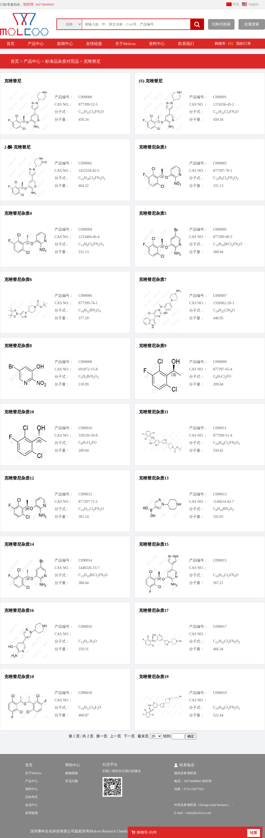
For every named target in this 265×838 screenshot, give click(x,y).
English (253, 4)
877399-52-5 (88, 104)
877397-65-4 (222, 369)
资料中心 (157, 44)
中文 (236, 4)
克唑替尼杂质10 (19, 412)
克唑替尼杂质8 (18, 345)
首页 (11, 44)
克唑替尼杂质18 (19, 676)
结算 (253, 833)
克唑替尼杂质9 (152, 345)
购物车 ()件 (147, 832)
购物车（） (225, 44)
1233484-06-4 (88, 237)
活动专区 (31, 797)
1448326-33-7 (88, 568)
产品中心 (36, 44)
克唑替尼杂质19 (154, 676)
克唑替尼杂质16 (19, 610)
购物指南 (71, 773)
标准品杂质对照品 (62, 61)
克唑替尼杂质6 (18, 279)
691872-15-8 (88, 369)
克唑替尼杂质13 (154, 478)
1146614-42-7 (223, 502)
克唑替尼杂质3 (152, 147)
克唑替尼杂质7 (152, 279)
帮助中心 (72, 765)
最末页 (143, 736)
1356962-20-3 (223, 303)
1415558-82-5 (88, 171)
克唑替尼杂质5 (152, 213)
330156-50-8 (88, 435)
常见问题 (71, 781)
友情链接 (94, 44)
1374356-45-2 (223, 104)
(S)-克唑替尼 (150, 81)
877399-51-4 (222, 435)
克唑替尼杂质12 (19, 478)
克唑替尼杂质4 (18, 213)
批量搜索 (251, 24)
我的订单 (243, 44)
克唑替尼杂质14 (19, 544)
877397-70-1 (222, 171)
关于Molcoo (125, 44)
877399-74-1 (88, 303)
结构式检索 (221, 24)
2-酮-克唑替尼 (17, 147)
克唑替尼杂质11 (153, 412)
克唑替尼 (12, 81)
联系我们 (186, 44)
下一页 (129, 736)
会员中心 (31, 805)
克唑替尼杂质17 (154, 610)
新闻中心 (65, 44)
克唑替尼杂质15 (154, 544)
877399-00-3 (222, 237)
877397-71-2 (88, 502)
